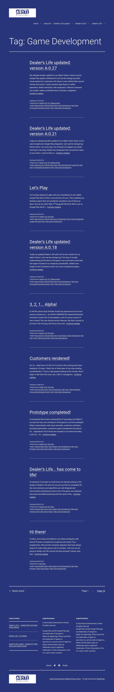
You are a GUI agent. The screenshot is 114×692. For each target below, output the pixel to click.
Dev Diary (51, 217)
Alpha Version (39, 105)
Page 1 (85, 591)
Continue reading (36, 93)
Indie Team (74, 105)
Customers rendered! (50, 358)
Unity (52, 108)
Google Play (75, 165)
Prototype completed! (50, 412)
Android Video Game (50, 105)
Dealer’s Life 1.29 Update (18, 636)
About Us (47, 23)
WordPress (101, 679)
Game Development (64, 105)
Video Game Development (62, 108)
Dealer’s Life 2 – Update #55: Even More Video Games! (23, 626)
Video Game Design (44, 338)
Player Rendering (74, 390)
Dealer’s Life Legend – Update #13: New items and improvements (23, 645)
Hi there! (38, 531)
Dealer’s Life (97, 23)
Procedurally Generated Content (40, 108)
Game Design (62, 336)
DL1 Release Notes (54, 103)
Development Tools (64, 219)
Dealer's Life (43, 103)
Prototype (33, 449)
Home (36, 23)
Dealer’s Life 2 (80, 23)
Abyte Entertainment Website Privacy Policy (65, 679)
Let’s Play (39, 187)
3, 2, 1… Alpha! (43, 304)
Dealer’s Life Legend (62, 23)
